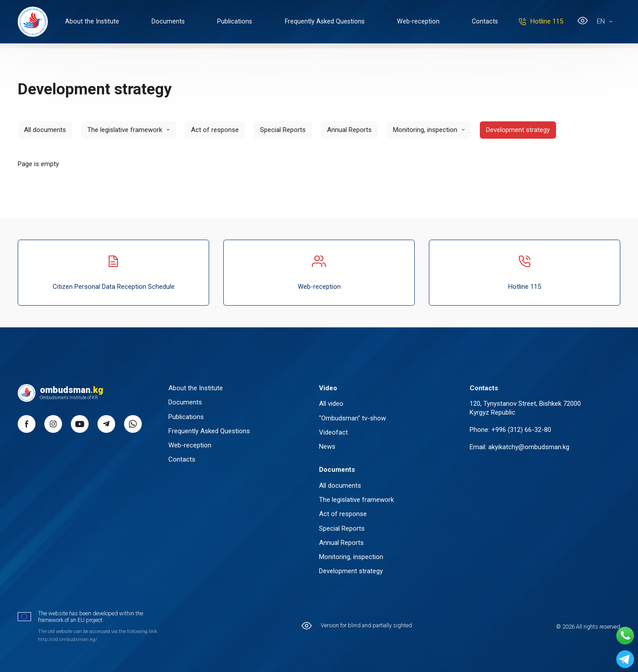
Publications (238, 22)
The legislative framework (124, 130)
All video (331, 404)
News (327, 447)
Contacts (493, 22)
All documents (45, 130)
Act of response (215, 130)
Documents (170, 22)
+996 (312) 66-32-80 (521, 429)
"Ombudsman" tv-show (352, 418)
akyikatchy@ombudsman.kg (528, 447)
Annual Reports (349, 130)
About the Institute (93, 22)
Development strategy (518, 130)
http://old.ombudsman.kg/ (67, 639)
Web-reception (425, 22)
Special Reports (283, 130)
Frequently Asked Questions (330, 22)
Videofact (333, 432)
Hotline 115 (554, 22)
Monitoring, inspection (425, 130)
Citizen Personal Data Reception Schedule (114, 272)
